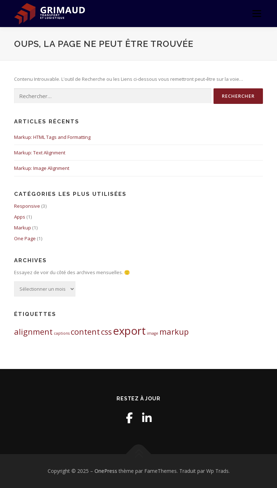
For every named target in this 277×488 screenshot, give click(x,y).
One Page (25, 238)
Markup (22, 227)
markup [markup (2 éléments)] (174, 331)
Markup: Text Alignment (39, 152)
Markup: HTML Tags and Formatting (52, 137)
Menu (256, 13)
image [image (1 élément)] (152, 333)
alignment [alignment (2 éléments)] (33, 331)
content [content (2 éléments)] (85, 331)
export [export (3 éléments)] (129, 331)
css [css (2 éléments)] (106, 331)
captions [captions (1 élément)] (62, 333)
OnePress (105, 470)
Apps (19, 217)
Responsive (27, 206)
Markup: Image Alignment (41, 168)
